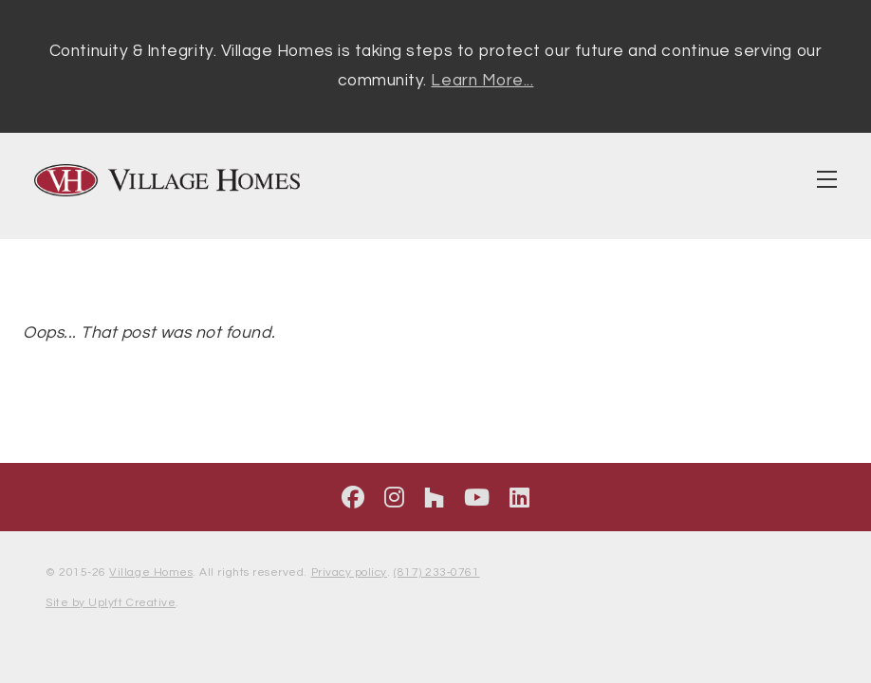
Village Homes (151, 572)
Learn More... (482, 80)
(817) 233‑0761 (436, 572)
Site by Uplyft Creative (111, 603)
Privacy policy (349, 572)
